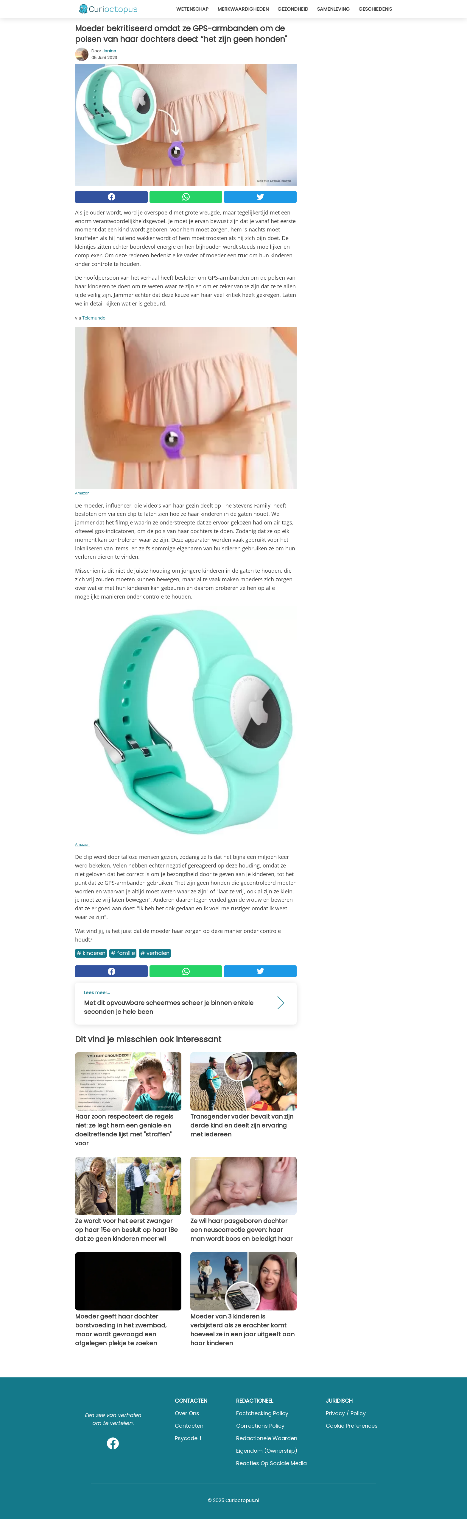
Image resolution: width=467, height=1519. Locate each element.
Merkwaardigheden (243, 9)
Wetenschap (192, 9)
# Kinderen (91, 953)
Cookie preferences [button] (352, 1425)
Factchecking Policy (262, 1413)
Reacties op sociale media (271, 1463)
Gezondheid (293, 9)
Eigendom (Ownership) (267, 1450)
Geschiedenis (375, 9)
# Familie (123, 953)
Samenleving (333, 9)
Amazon (82, 493)
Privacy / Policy (346, 1413)
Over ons (187, 1413)
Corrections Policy (260, 1425)
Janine (109, 51)
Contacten (189, 1425)
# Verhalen (154, 953)
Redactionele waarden (266, 1438)
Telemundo (93, 318)
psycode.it (188, 1438)
